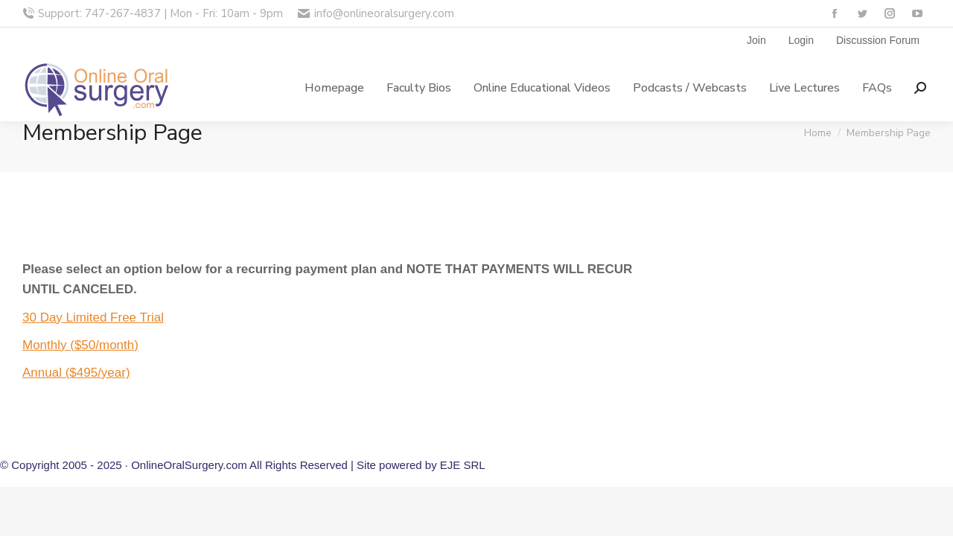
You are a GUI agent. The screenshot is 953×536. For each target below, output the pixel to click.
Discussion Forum (877, 40)
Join (756, 40)
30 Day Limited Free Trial (93, 317)
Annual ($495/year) (76, 373)
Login (801, 40)
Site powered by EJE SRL (421, 465)
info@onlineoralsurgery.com (375, 14)
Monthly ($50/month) (80, 345)
